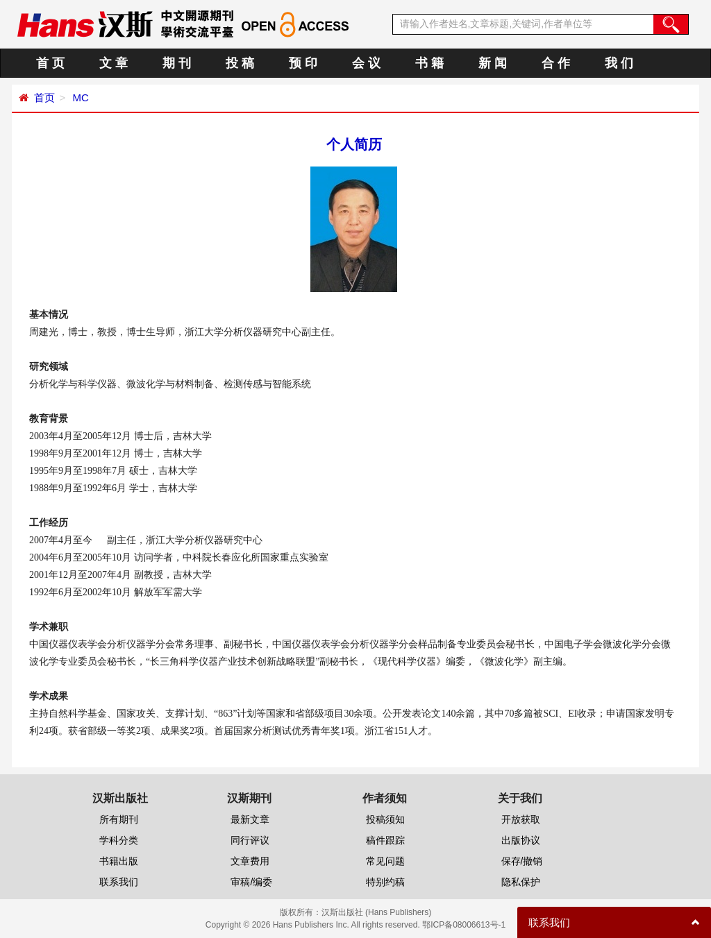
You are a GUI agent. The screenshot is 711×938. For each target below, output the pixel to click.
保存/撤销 (522, 861)
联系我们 (118, 881)
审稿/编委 (251, 881)
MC (79, 97)
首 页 (50, 63)
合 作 (556, 63)
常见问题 (385, 861)
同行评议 (250, 840)
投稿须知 (385, 819)
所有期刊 (118, 819)
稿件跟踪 (385, 840)
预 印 (303, 63)
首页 (44, 97)
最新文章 (250, 819)
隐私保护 (520, 881)
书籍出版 (118, 861)
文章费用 (250, 861)
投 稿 (240, 63)
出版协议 (520, 840)
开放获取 (520, 819)
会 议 (366, 63)
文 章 (113, 63)
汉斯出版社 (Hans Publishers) (376, 912)
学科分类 (118, 840)
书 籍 (429, 63)
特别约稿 (385, 881)
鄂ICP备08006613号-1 (463, 925)
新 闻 (492, 63)
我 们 (619, 63)
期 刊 (176, 63)
